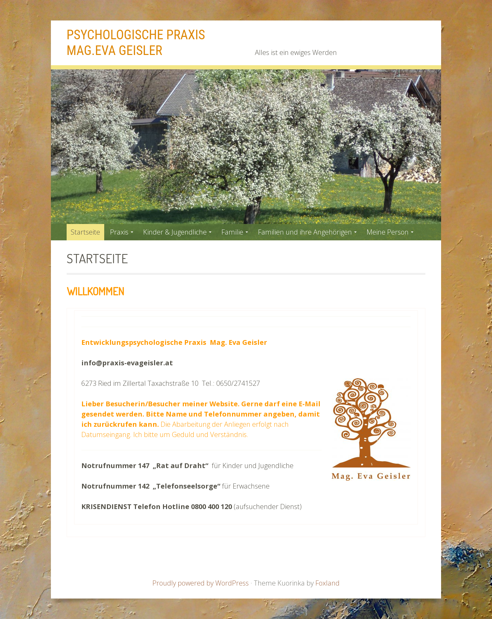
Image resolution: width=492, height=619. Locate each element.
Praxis (119, 232)
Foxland (327, 583)
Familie (232, 232)
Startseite (85, 232)
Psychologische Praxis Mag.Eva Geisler (136, 42)
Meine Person (388, 232)
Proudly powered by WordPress (200, 583)
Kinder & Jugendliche (175, 232)
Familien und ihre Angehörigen (305, 232)
